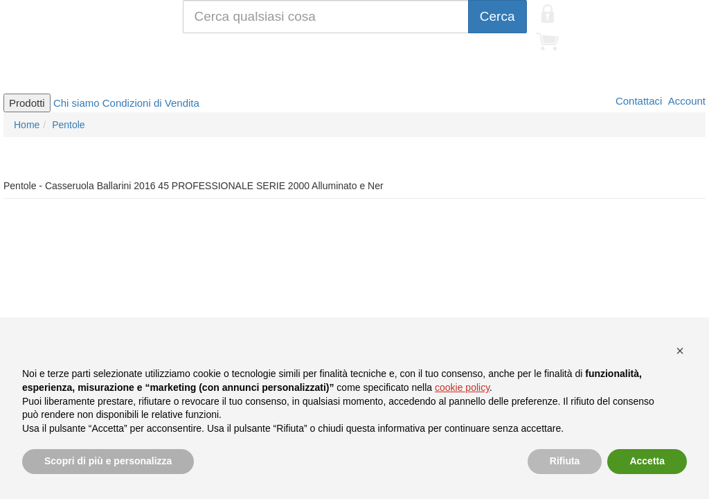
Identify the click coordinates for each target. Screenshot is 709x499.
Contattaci (638, 101)
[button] (680, 351)
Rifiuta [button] (565, 460)
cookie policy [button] (462, 387)
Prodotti (27, 103)
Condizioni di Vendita (150, 103)
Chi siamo (76, 103)
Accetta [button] (647, 460)
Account (685, 101)
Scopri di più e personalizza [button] (108, 460)
